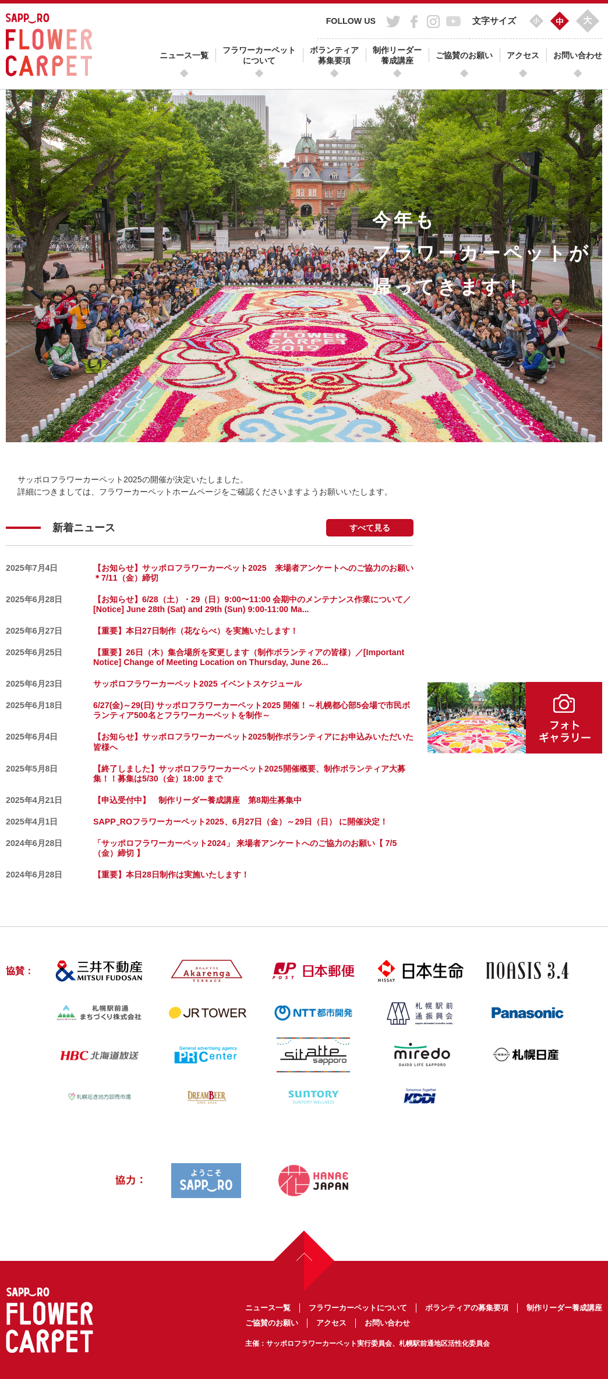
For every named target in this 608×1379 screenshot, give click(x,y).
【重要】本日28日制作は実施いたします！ (171, 874)
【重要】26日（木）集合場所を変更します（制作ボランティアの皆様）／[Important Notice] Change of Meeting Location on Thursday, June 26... (248, 657)
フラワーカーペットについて (259, 55)
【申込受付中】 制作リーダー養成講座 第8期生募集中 (197, 800)
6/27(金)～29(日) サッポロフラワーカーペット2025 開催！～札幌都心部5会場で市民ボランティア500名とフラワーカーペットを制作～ (251, 710)
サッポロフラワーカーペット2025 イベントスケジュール (197, 683)
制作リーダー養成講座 (397, 55)
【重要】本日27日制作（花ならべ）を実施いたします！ (195, 630)
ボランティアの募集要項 (466, 1307)
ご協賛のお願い (464, 55)
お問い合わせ (577, 55)
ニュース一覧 (184, 55)
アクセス (523, 55)
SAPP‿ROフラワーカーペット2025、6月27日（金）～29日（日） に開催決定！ (240, 821)
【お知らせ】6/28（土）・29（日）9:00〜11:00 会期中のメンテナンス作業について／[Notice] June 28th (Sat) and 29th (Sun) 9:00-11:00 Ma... (252, 604)
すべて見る (369, 527)
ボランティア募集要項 (334, 55)
